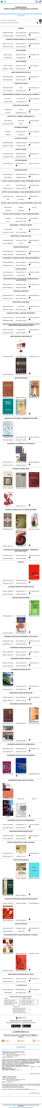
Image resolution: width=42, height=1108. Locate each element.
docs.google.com (18, 1069)
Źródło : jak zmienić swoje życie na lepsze (19, 1012)
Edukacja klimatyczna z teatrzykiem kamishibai (13, 1052)
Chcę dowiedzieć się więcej (14, 1107)
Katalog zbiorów (21, 15)
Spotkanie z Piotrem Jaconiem (9, 1076)
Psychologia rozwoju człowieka (9, 1004)
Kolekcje (17, 22)
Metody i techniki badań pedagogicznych (27, 1002)
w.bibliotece (33, 1034)
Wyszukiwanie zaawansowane (7, 22)
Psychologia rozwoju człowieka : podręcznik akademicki (30, 1004)
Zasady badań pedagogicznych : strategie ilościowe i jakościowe (14, 1003)
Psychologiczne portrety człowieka (9, 1001)
